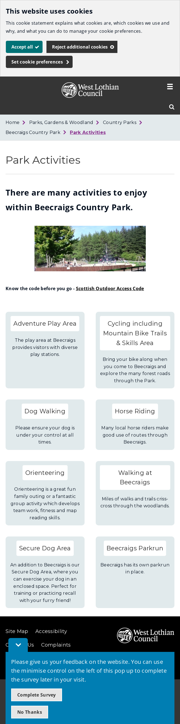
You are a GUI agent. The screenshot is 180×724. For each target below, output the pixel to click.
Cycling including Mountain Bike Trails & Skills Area (135, 333)
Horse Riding (135, 411)
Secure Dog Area (45, 548)
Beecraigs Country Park (33, 132)
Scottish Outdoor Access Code (110, 288)
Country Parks (119, 122)
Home (12, 122)
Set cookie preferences (37, 62)
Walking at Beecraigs (135, 477)
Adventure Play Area (45, 323)
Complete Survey (36, 695)
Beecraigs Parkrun (135, 548)
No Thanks (29, 712)
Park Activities (88, 132)
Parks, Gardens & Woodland (61, 122)
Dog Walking (44, 411)
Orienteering (45, 472)
